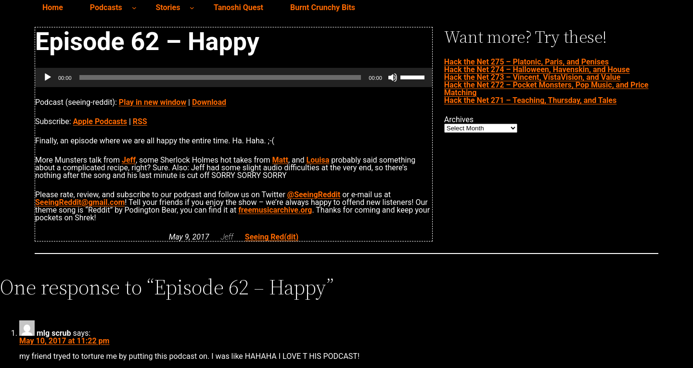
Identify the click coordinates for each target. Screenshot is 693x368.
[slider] (220, 77)
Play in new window (152, 102)
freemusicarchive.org (275, 210)
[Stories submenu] (192, 7)
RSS (140, 121)
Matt (280, 160)
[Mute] (393, 77)
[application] (233, 77)
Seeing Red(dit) (271, 236)
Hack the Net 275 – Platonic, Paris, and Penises (526, 61)
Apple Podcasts (100, 121)
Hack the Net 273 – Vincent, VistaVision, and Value (532, 77)
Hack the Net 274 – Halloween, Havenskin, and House (537, 69)
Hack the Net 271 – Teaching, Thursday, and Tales (530, 100)
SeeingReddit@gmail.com (80, 202)
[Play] (47, 77)
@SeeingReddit (313, 194)
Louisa (318, 160)
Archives (459, 120)
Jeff (129, 160)
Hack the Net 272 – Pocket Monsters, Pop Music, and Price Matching (546, 88)
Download (209, 102)
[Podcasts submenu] (134, 7)
